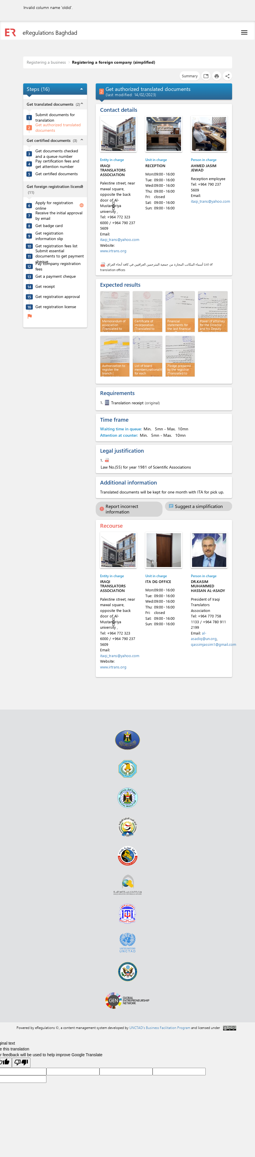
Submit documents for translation (55, 117)
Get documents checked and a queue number (56, 153)
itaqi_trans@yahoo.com (119, 239)
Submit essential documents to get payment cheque (59, 256)
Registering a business (46, 62)
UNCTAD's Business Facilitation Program (159, 1027)
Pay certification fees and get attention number (57, 163)
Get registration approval (57, 296)
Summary (190, 75)
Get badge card (49, 225)
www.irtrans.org (113, 250)
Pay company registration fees (58, 266)
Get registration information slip (49, 236)
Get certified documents (56, 173)
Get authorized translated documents (58, 127)
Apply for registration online (54, 205)
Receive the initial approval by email (58, 215)
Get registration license (55, 306)
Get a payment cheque (55, 276)
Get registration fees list (56, 245)
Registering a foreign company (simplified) (113, 62)
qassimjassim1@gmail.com (213, 644)
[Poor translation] (21, 1063)
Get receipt (45, 286)
